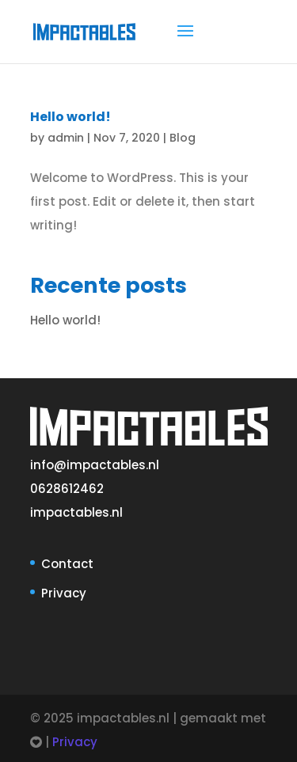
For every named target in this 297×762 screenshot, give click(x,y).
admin (66, 138)
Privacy (63, 593)
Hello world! (70, 117)
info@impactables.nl (94, 465)
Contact (67, 563)
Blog (182, 138)
